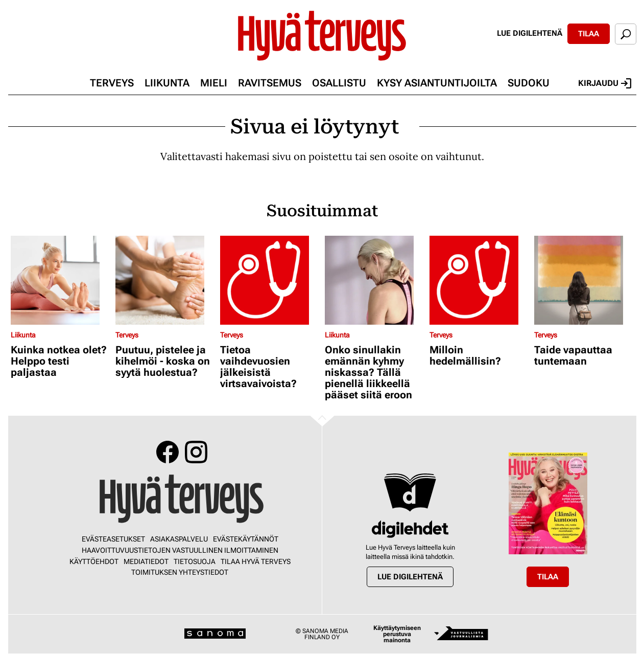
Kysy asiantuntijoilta (437, 83)
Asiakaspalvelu (179, 539)
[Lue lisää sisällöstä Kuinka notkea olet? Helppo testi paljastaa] (60, 280)
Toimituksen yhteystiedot (179, 572)
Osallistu (339, 83)
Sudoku (529, 83)
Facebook (167, 452)
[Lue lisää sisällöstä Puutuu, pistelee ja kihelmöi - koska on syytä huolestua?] (165, 280)
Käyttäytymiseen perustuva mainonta (397, 634)
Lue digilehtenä (529, 33)
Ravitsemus (269, 83)
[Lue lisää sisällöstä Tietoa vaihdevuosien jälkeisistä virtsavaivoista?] (270, 280)
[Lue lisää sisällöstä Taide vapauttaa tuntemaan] (584, 280)
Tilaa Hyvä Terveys (256, 561)
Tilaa (588, 33)
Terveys (112, 83)
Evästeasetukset (113, 539)
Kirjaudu (604, 83)
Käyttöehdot (93, 561)
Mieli (213, 83)
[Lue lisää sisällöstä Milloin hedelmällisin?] (479, 280)
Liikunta (167, 83)
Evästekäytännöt (245, 539)
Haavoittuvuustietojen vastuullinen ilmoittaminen (180, 550)
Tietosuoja (195, 561)
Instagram (196, 452)
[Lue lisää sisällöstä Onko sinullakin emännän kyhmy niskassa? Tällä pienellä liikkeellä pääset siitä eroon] (374, 280)
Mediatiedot (146, 561)
